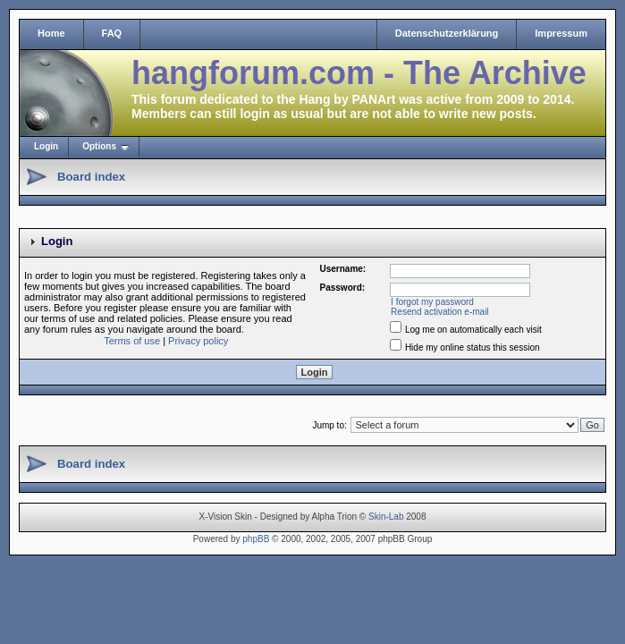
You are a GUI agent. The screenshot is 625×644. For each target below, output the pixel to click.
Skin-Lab (385, 516)
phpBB (255, 539)
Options (99, 146)
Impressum (561, 33)
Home (51, 33)
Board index (91, 176)
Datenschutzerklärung (447, 33)
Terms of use (132, 340)
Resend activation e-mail (440, 312)
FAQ (112, 33)
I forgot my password (432, 302)
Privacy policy (198, 340)
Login (46, 146)
